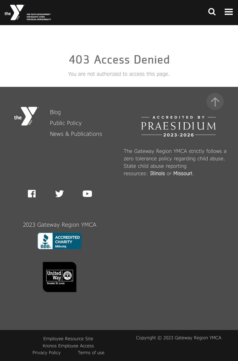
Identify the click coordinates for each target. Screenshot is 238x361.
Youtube (86, 193)
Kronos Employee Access (68, 345)
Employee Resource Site (68, 338)
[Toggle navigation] (210, 12)
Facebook (36, 193)
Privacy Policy (47, 352)
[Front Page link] (28, 12)
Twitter (59, 193)
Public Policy (66, 122)
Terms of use (91, 352)
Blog (55, 112)
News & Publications (76, 133)
